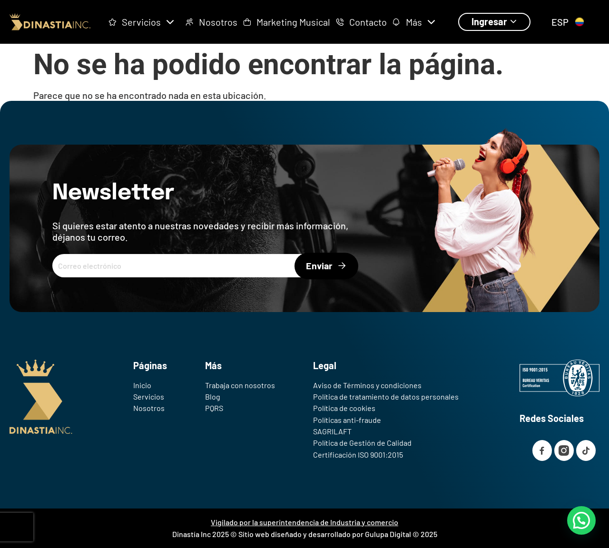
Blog (210, 396)
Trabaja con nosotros (238, 385)
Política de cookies (342, 407)
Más (416, 21)
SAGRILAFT (330, 430)
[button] (581, 520)
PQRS (211, 407)
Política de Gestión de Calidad (360, 442)
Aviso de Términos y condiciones (365, 385)
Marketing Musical (286, 22)
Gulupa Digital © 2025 (401, 533)
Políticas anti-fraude (344, 419)
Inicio (140, 385)
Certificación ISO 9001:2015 (356, 454)
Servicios (144, 21)
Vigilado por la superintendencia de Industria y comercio (304, 522)
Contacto (361, 22)
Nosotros (211, 22)
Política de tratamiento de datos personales (383, 396)
